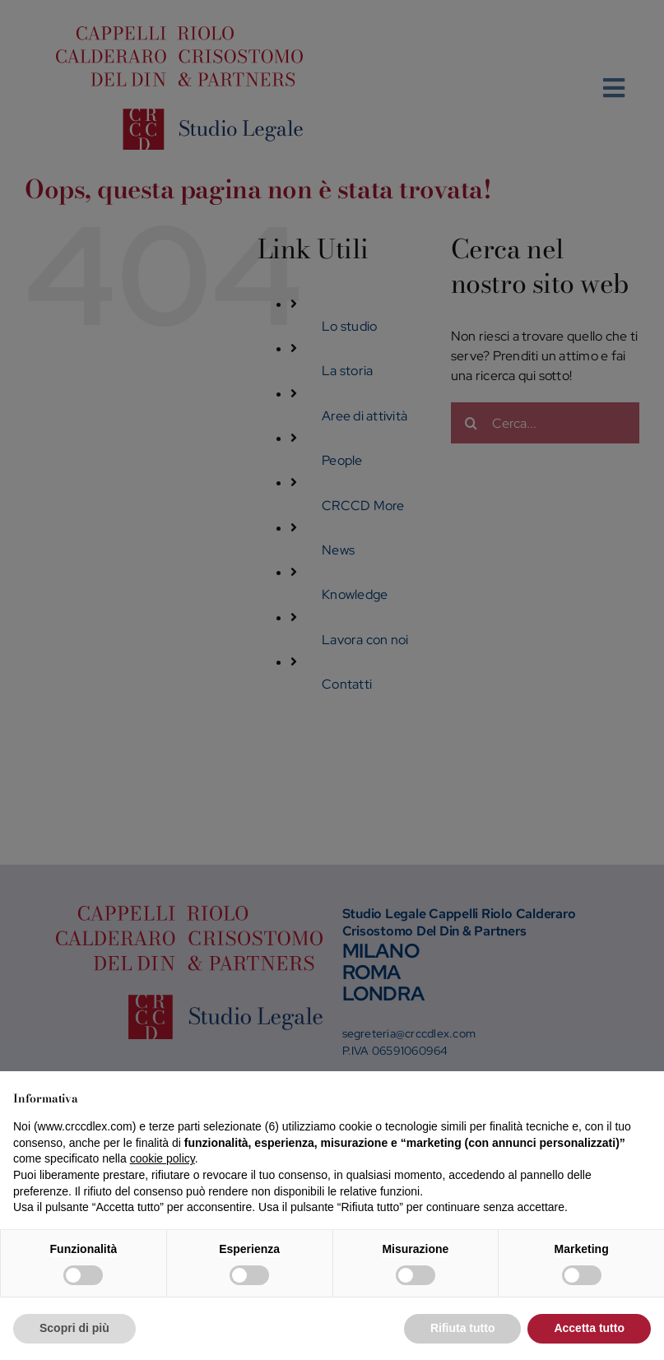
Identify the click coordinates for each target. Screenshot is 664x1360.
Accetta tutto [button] (589, 1327)
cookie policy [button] (162, 1158)
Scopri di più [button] (74, 1327)
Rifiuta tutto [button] (462, 1327)
